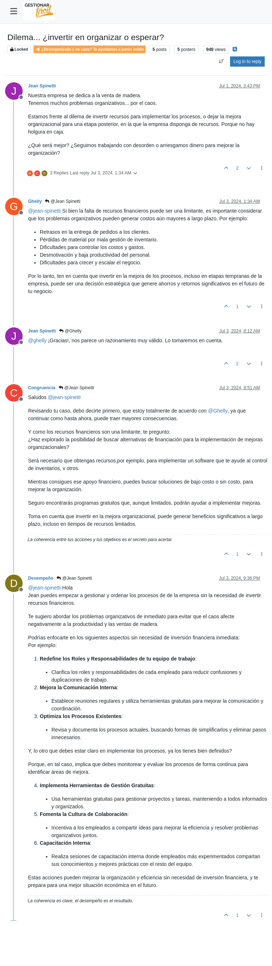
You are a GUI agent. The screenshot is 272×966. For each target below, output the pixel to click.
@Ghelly (70, 331)
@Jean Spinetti (62, 201)
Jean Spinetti (42, 85)
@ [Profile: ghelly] (37, 340)
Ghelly (35, 201)
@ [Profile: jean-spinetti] (44, 211)
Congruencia (41, 387)
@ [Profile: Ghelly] (218, 411)
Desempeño (40, 578)
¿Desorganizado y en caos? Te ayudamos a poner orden (89, 49)
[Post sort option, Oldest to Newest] (221, 61)
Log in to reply (247, 61)
